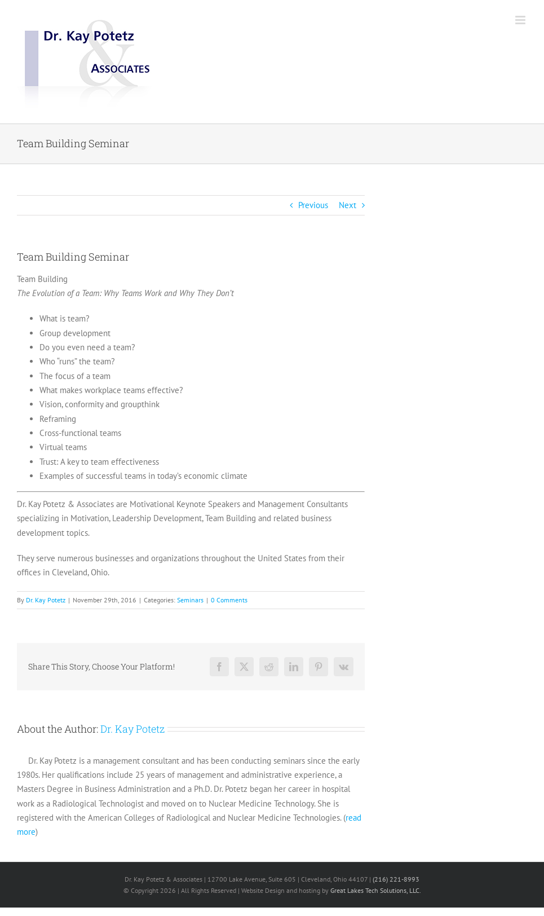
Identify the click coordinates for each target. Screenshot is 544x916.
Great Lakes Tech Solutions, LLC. (375, 890)
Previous (313, 205)
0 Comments (229, 600)
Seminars (190, 600)
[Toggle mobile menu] (521, 20)
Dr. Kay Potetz (45, 600)
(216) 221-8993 (396, 879)
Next (347, 205)
